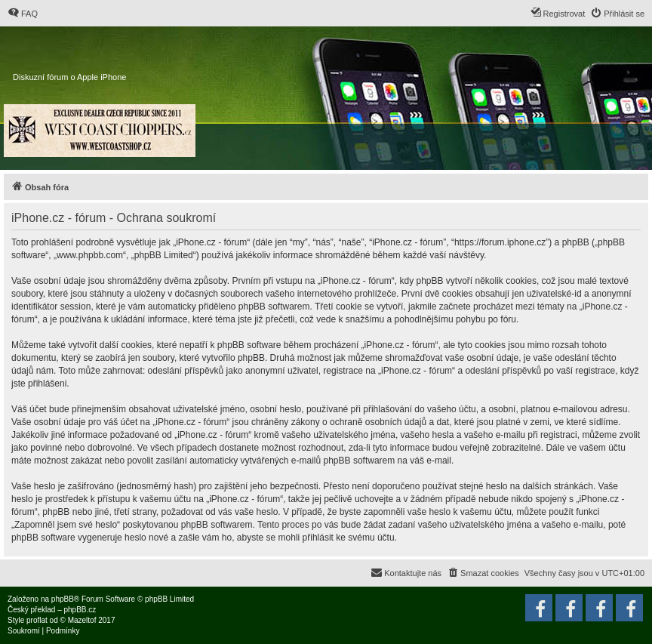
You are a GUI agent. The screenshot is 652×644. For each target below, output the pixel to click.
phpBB (62, 599)
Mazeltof (82, 620)
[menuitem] (23, 14)
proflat (37, 620)
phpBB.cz (79, 609)
